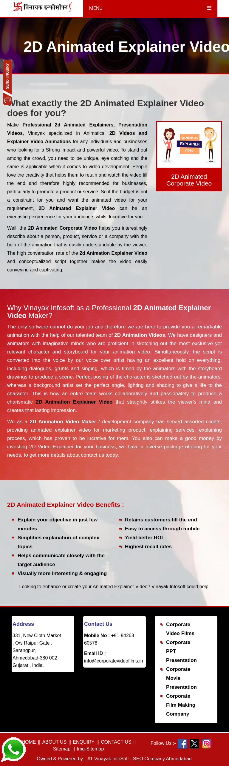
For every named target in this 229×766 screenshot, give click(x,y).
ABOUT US (54, 742)
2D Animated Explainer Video (79, 208)
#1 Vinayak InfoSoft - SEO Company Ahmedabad (139, 758)
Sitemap (62, 748)
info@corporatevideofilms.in (113, 660)
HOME (28, 742)
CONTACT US (116, 742)
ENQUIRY (84, 742)
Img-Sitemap (90, 748)
